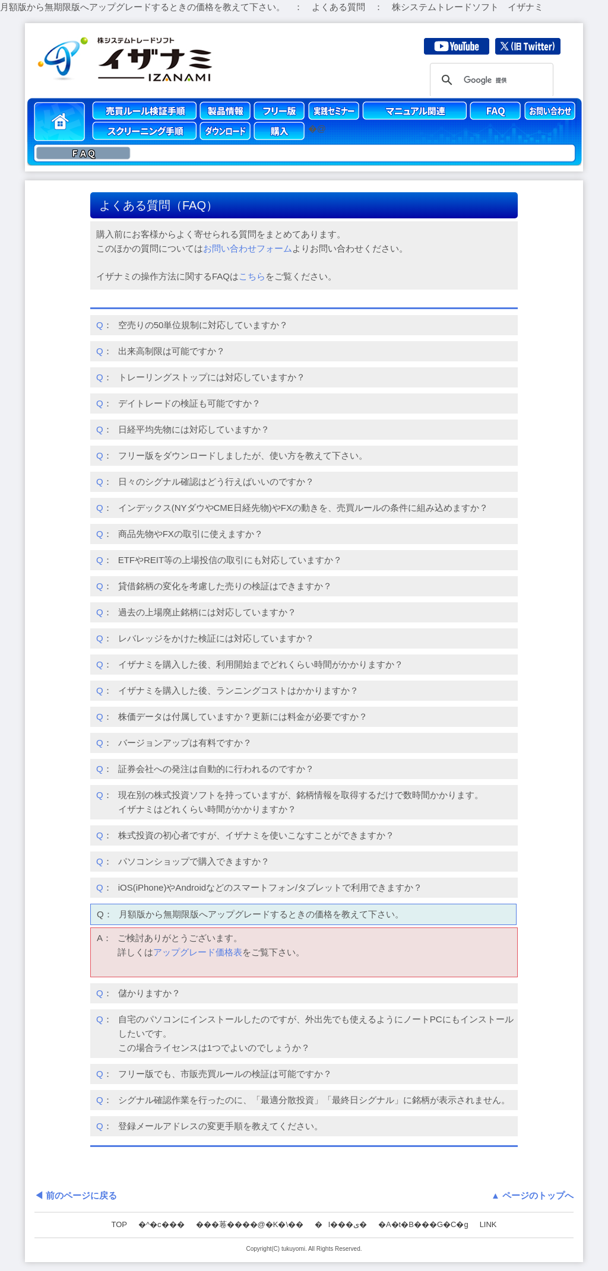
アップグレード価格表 (197, 952)
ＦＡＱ (83, 153)
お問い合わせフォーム (247, 248)
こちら (252, 276)
